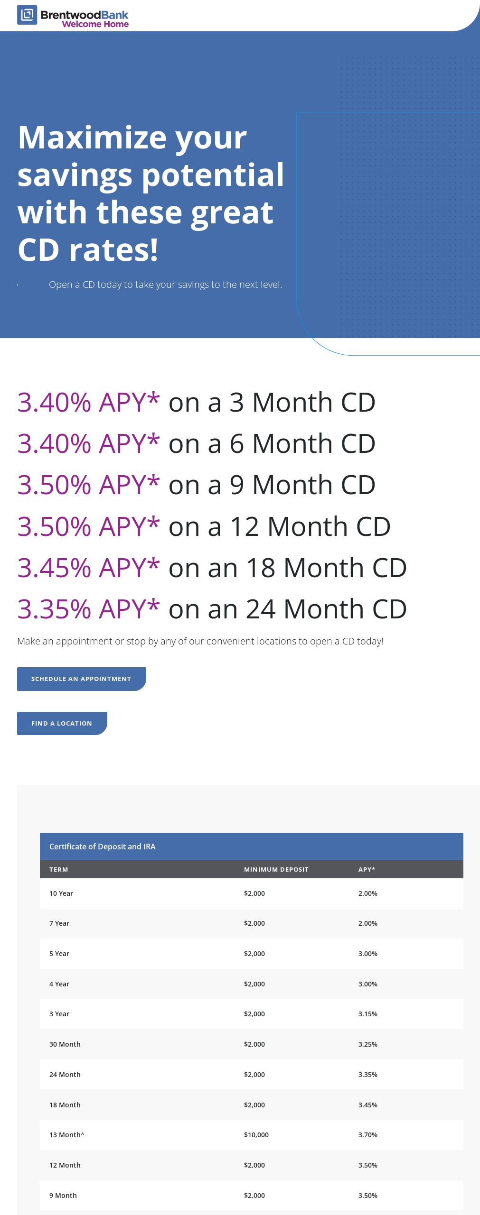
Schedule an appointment (81, 678)
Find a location (62, 723)
